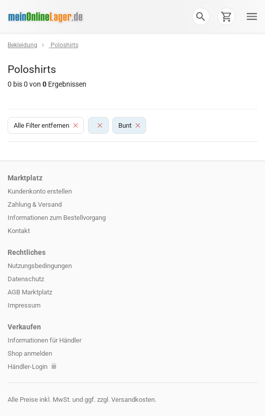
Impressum (24, 305)
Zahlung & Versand (35, 204)
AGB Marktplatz (30, 292)
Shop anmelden (30, 353)
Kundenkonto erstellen (40, 191)
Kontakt (19, 231)
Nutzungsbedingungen (40, 266)
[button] (201, 16)
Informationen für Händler (44, 340)
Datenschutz (26, 279)
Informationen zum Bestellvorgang (57, 217)
